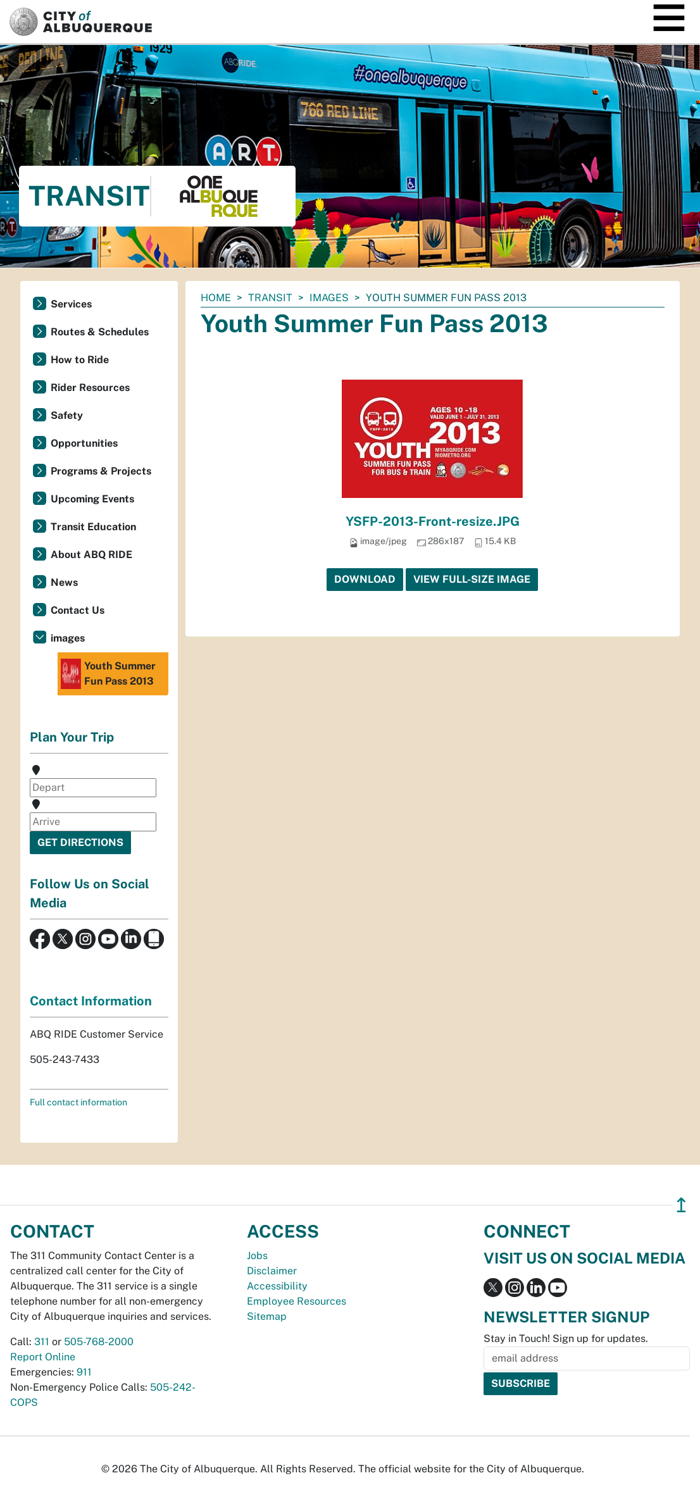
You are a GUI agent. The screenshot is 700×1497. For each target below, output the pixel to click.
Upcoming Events (92, 499)
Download (365, 579)
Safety (67, 415)
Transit (270, 298)
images (329, 298)
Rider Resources (90, 388)
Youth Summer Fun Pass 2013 (108, 674)
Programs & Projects (101, 471)
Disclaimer (272, 1271)
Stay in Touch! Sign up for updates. (566, 1338)
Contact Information (91, 1001)
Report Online (42, 1357)
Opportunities (84, 443)
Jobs (257, 1256)
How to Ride (80, 360)
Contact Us (77, 610)
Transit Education (93, 527)
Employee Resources (296, 1301)
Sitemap (267, 1316)
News (64, 582)
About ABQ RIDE (91, 555)
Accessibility (277, 1286)
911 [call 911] (84, 1372)
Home (216, 298)
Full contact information (78, 1102)
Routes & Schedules (100, 332)
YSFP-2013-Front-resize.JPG (433, 521)
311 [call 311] (41, 1342)
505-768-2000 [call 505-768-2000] (99, 1342)
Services (71, 304)
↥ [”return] (681, 1205)
